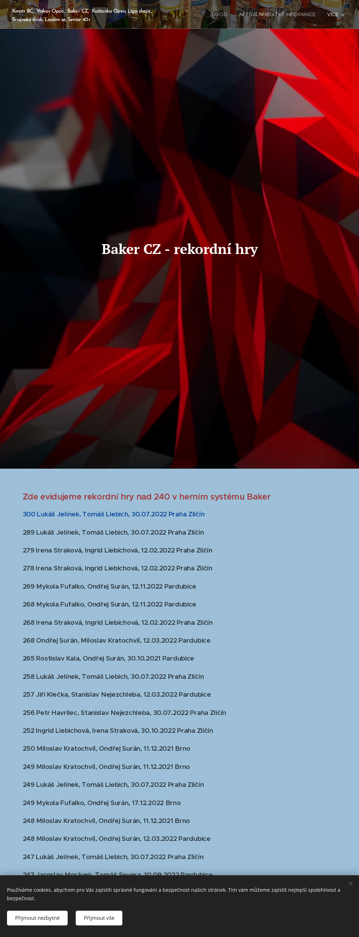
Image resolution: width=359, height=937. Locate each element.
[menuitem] (222, 14)
